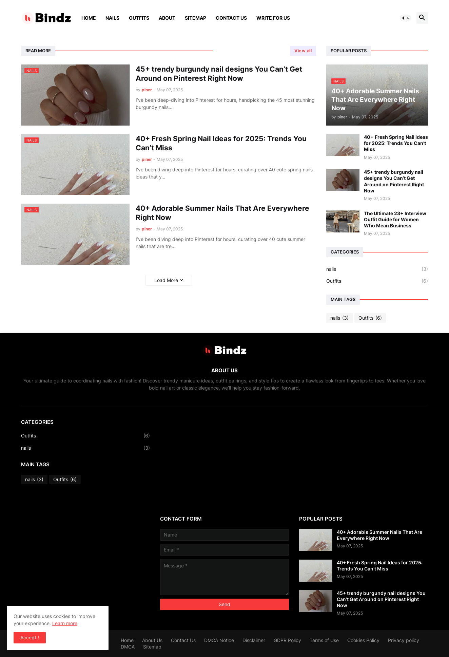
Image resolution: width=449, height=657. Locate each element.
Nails (112, 18)
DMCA (128, 647)
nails (377, 269)
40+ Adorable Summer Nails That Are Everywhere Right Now (222, 213)
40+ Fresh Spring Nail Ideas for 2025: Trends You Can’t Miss (221, 143)
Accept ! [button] (29, 637)
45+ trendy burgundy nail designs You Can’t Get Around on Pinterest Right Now (219, 73)
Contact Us (231, 18)
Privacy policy (403, 640)
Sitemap (195, 18)
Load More (166, 280)
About (167, 18)
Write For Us (273, 18)
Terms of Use (324, 640)
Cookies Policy (363, 640)
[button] (405, 18)
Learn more (64, 623)
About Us (152, 640)
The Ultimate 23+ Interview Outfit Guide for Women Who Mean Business (395, 219)
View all (303, 50)
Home (88, 18)
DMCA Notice (219, 640)
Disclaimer (253, 640)
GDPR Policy (287, 640)
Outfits (139, 18)
